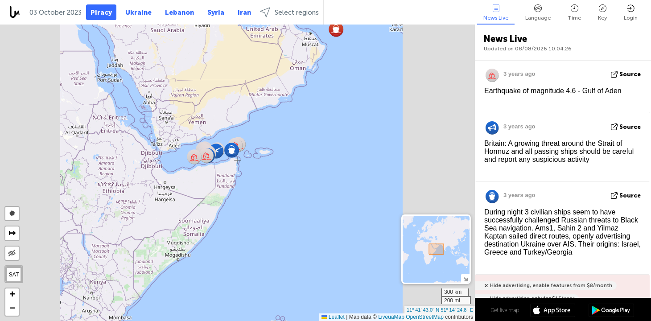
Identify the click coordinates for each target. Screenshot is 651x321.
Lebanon (179, 12)
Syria (215, 12)
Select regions (289, 12)
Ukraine (138, 12)
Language (538, 12)
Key (602, 12)
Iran (244, 12)
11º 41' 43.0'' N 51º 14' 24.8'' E (440, 310)
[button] (336, 29)
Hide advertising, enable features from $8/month (551, 285)
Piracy (101, 12)
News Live (495, 12)
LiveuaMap (391, 317)
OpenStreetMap (425, 317)
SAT (14, 275)
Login (631, 12)
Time (574, 12)
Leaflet (332, 317)
